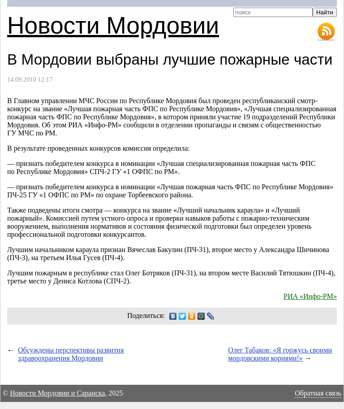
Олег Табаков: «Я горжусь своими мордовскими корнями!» (280, 354)
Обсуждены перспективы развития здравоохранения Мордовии (71, 354)
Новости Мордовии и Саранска (57, 393)
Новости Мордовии (113, 25)
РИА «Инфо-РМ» (310, 296)
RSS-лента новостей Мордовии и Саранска (326, 32)
